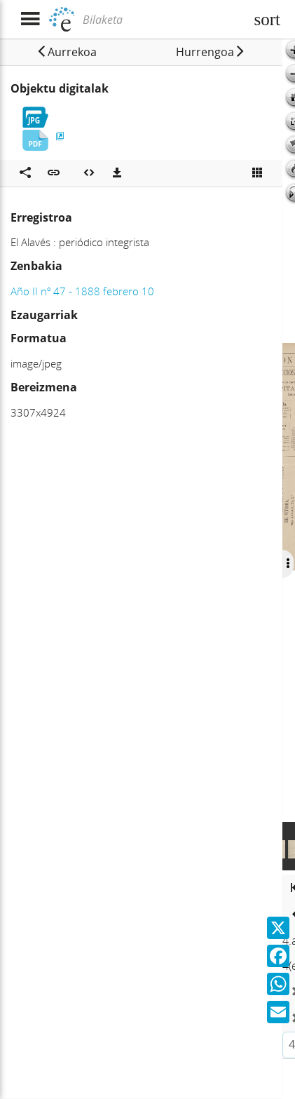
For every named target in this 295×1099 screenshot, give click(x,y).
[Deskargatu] (117, 173)
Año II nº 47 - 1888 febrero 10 (82, 291)
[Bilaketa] (162, 19)
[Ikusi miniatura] (257, 173)
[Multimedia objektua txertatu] (89, 173)
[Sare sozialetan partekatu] (25, 173)
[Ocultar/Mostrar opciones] (287, 564)
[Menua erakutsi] (30, 19)
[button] (66, 52)
